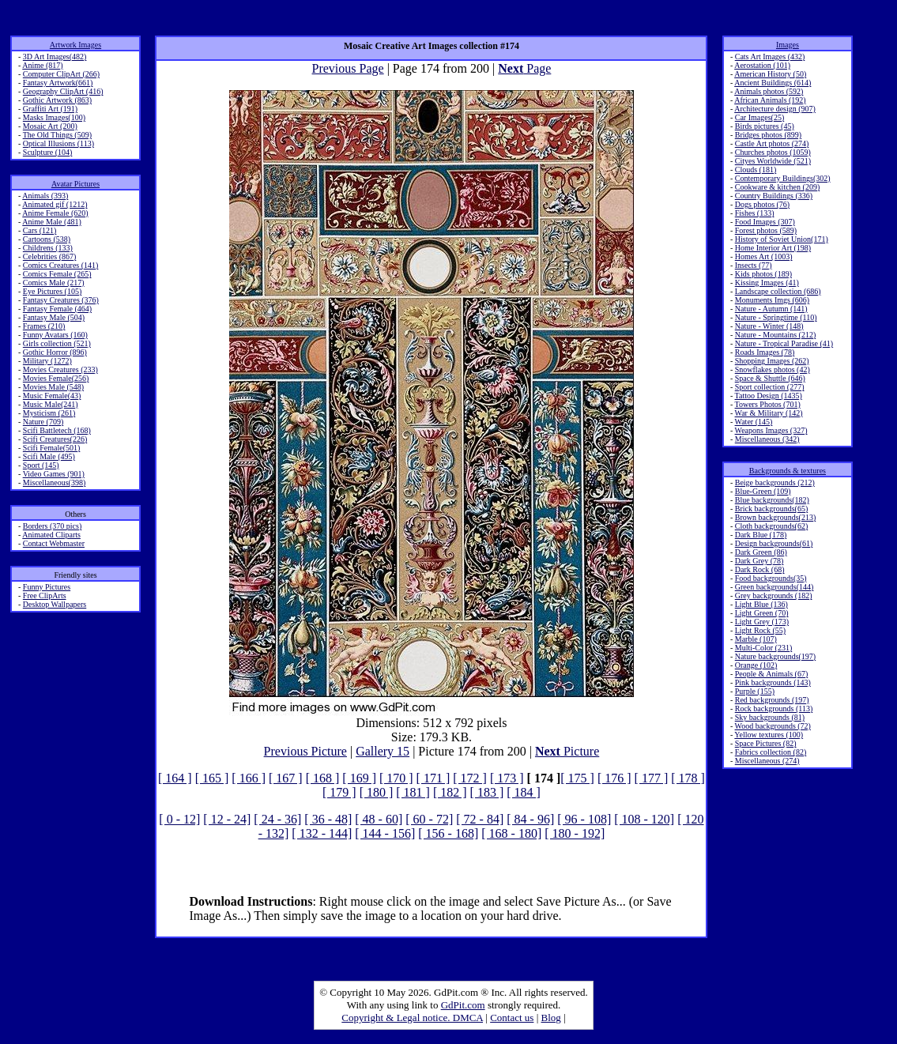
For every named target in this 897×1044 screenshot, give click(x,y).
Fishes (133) (755, 213)
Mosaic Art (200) (50, 126)
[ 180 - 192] (575, 833)
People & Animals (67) (771, 673)
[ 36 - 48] (328, 819)
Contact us (511, 1017)
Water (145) (754, 421)
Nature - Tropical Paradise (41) (784, 343)
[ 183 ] (487, 792)
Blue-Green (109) (763, 491)
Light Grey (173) (762, 621)
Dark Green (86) (761, 552)
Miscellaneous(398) (54, 482)
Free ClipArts (44, 595)
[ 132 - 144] (322, 833)
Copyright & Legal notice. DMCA (412, 1017)
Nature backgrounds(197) (775, 656)
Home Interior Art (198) (773, 247)
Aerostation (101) (762, 65)
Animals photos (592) (768, 91)
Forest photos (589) (766, 230)
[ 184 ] (524, 792)
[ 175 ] (577, 778)
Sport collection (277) (770, 387)
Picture (567, 751)
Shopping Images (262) (772, 360)
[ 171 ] (433, 778)
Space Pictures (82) (766, 743)
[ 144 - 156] (385, 833)
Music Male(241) (50, 404)
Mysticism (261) (49, 413)
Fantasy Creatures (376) (61, 300)
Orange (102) (756, 665)
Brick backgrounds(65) (771, 508)
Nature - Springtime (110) (776, 317)
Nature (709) (43, 421)
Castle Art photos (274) (772, 143)
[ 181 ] (413, 792)
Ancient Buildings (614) (772, 82)
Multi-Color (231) (764, 647)
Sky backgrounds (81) (770, 717)
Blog (551, 1017)
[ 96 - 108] (584, 819)
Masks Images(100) (54, 117)
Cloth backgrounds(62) (771, 526)
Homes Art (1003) (764, 256)
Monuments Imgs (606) (772, 300)
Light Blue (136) (761, 604)
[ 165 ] (212, 778)
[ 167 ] (286, 778)
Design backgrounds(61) (774, 543)
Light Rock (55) (760, 630)
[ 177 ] (652, 778)
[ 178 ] (688, 778)
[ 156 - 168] (448, 833)
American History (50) (770, 74)
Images (787, 44)
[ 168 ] (323, 778)
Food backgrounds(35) (771, 578)
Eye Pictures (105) (52, 291)
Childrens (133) (48, 247)
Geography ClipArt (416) (63, 91)
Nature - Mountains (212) (775, 334)
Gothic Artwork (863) (57, 100)
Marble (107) (756, 639)
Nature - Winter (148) (769, 326)
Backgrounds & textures (787, 470)
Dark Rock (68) (760, 569)
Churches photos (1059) (773, 152)
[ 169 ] (359, 778)
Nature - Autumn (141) (771, 308)
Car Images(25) (759, 117)
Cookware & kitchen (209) (777, 187)
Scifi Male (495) (49, 456)
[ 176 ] (614, 778)
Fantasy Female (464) (57, 308)
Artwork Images (75, 44)
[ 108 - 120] (644, 819)
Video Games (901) (54, 473)
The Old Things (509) (57, 134)
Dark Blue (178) (761, 534)
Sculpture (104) (48, 152)
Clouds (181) (756, 169)
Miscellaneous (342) (767, 439)
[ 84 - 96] (530, 819)
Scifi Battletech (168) (57, 430)
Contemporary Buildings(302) (783, 178)
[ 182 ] (450, 792)
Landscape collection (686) (778, 291)
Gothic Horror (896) (55, 352)
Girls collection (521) (57, 343)
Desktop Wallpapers (54, 604)
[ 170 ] (396, 778)
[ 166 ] (249, 778)
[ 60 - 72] (429, 819)
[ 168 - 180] (511, 833)
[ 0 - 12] (179, 819)
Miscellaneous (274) (767, 760)
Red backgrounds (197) (772, 699)
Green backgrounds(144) (774, 586)
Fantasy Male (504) (54, 317)
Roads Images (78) (765, 352)
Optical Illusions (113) (58, 143)
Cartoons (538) (46, 239)
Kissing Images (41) (767, 282)
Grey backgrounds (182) (773, 595)
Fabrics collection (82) (771, 752)
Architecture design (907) (775, 108)
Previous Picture (305, 751)
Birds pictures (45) (764, 126)
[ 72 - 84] (479, 819)
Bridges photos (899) (768, 134)
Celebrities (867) (49, 256)
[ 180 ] (377, 792)
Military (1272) (47, 360)
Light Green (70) (762, 613)
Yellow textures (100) (768, 734)
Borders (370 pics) (52, 526)
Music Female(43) (52, 395)
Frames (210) (44, 326)
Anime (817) (42, 65)
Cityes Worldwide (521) (773, 160)
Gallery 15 (382, 751)
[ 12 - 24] (227, 819)
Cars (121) (40, 230)
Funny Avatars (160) (55, 334)
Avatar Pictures (75, 183)
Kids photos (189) (763, 273)
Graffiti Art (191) (50, 108)
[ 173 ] (507, 778)
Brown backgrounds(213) (775, 517)
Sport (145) (41, 465)
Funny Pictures (46, 586)
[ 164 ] (175, 778)
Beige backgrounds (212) (775, 482)
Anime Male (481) (51, 221)
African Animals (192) (770, 100)
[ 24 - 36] (277, 819)
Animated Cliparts (51, 534)
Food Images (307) (765, 221)
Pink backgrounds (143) (773, 682)
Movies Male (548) (53, 387)
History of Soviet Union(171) (781, 239)
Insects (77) (753, 265)
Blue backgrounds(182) (772, 500)
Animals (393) (45, 195)
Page (524, 68)
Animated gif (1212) (54, 204)
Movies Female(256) (56, 378)
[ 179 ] (339, 792)
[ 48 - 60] (378, 819)
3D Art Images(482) (55, 56)
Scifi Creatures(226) (55, 439)
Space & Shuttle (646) (770, 378)
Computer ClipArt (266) (61, 74)
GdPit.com (463, 1005)
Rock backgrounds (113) (774, 708)
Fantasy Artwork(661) (58, 82)
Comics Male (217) (54, 282)
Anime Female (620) (55, 213)
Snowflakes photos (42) (772, 369)
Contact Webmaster (54, 543)
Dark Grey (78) (759, 560)
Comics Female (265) (57, 273)
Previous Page (348, 68)
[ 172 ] (470, 778)
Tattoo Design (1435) (768, 395)
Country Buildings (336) (773, 195)
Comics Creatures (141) (61, 265)
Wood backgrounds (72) (773, 726)
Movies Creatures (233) (60, 369)
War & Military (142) (769, 413)
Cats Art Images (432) (770, 56)
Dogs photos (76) (762, 204)
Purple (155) (755, 691)
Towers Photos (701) (768, 404)
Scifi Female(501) (51, 447)
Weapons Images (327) (771, 430)
